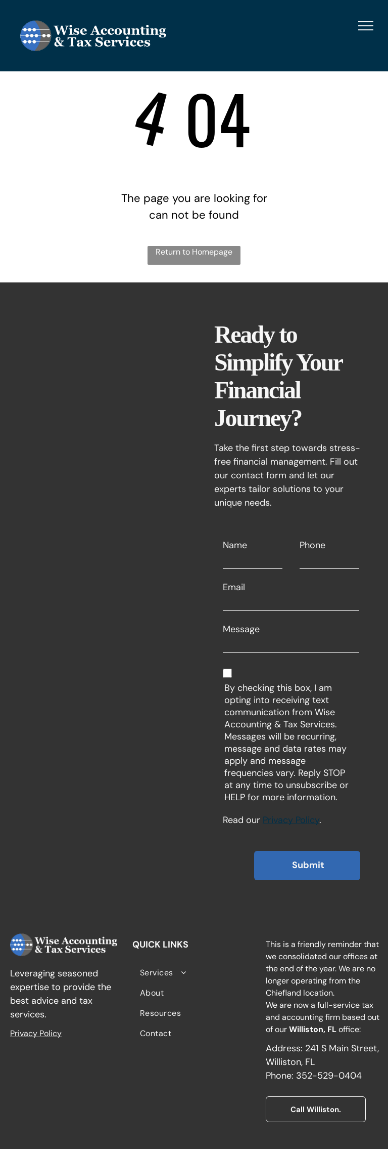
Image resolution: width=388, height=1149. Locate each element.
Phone (312, 545)
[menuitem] (194, 973)
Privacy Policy (291, 820)
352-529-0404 (329, 1076)
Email (234, 587)
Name (235, 545)
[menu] (366, 26)
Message (241, 629)
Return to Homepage (194, 252)
